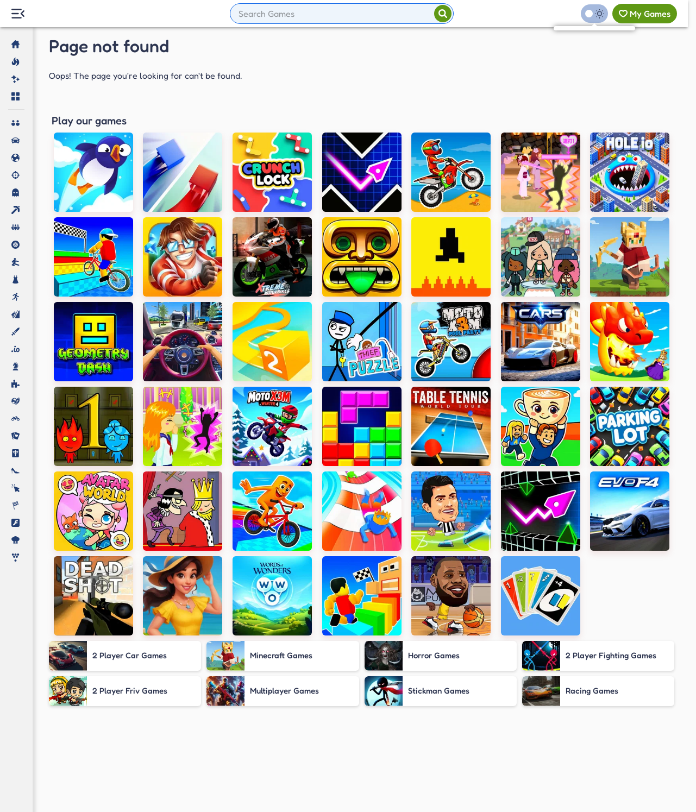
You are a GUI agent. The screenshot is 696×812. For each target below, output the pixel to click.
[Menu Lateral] (17, 14)
